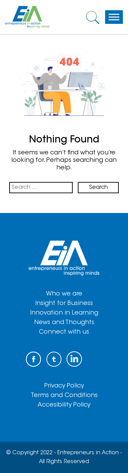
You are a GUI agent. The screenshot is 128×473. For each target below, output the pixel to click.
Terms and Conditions (64, 396)
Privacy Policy (64, 386)
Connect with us (64, 332)
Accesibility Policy (64, 405)
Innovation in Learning (64, 313)
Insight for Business (64, 304)
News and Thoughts (64, 323)
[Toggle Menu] (114, 17)
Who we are (64, 294)
